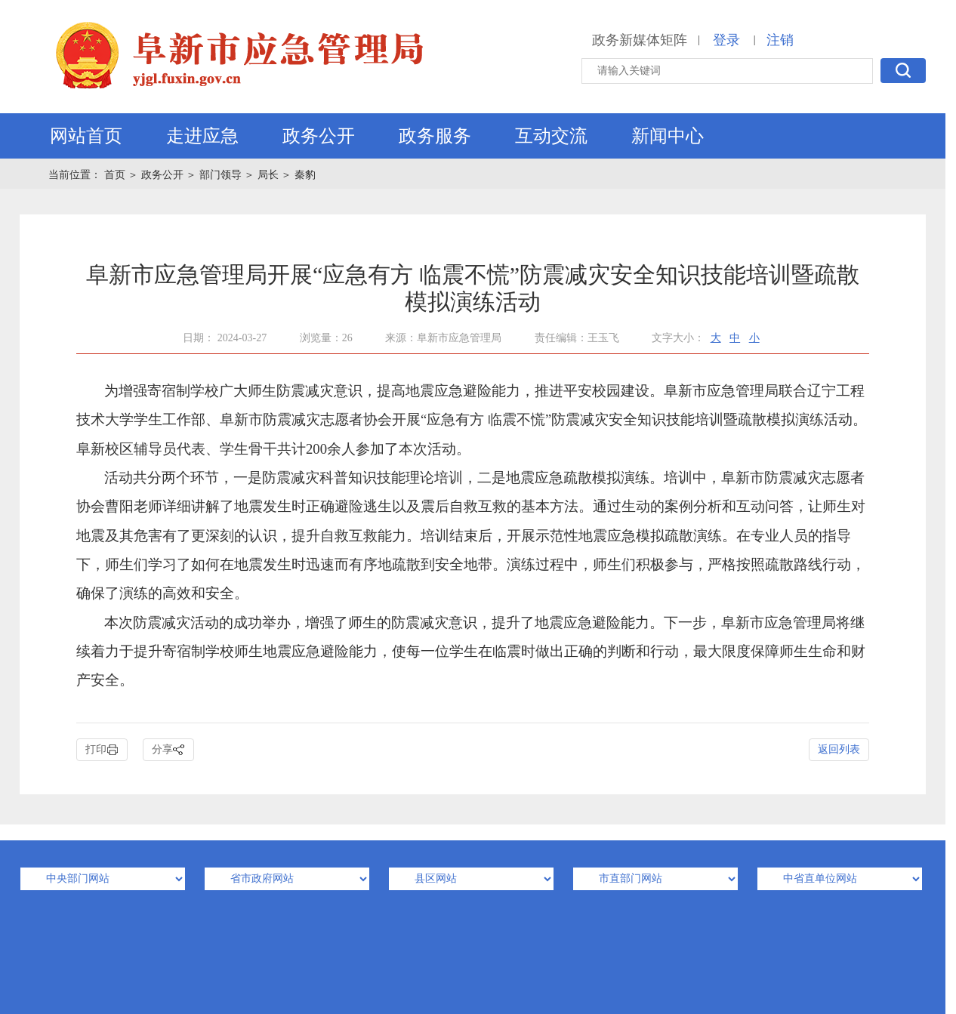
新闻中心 (667, 136)
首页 (116, 174)
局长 (268, 174)
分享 (168, 750)
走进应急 (202, 136)
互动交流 (551, 136)
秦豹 (305, 174)
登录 (726, 40)
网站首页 (86, 136)
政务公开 (318, 136)
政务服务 (435, 136)
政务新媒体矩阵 (639, 40)
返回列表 (839, 749)
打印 (102, 750)
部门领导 (220, 174)
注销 (780, 40)
